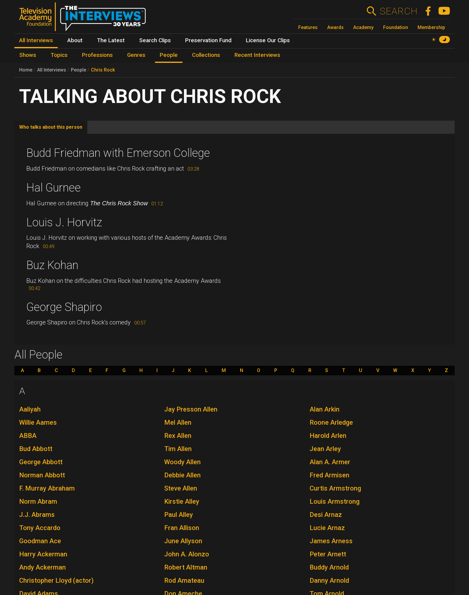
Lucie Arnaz (327, 528)
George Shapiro (64, 307)
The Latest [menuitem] (111, 40)
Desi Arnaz (326, 514)
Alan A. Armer (330, 462)
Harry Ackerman (43, 554)
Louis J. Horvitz (64, 222)
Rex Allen (177, 435)
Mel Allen (177, 422)
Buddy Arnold (329, 567)
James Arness (331, 541)
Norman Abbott (42, 475)
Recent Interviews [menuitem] (257, 55)
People (78, 70)
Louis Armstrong (335, 501)
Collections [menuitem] (206, 55)
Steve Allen (180, 488)
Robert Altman (185, 567)
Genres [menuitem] (136, 55)
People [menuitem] (169, 55)
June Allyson (183, 541)
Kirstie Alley (181, 501)
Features (308, 27)
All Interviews (51, 70)
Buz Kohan (52, 265)
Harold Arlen (328, 435)
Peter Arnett (328, 554)
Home (25, 70)
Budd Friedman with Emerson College (118, 153)
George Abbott (41, 462)
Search (399, 11)
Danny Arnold (329, 580)
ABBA (27, 435)
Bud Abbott (35, 449)
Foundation (395, 27)
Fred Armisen (329, 475)
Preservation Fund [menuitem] (208, 40)
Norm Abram (38, 501)
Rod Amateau (184, 580)
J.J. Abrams (37, 514)
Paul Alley (178, 514)
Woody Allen (182, 462)
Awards (335, 27)
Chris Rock (103, 70)
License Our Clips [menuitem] (268, 40)
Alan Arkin (324, 409)
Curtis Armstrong (335, 488)
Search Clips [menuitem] (155, 40)
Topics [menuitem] (59, 55)
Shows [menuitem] (27, 55)
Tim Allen (178, 449)
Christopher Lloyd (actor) (56, 580)
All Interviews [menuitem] (36, 40)
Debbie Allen (182, 475)
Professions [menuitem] (97, 55)
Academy (363, 27)
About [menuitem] (75, 40)
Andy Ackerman (42, 567)
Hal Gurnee (53, 187)
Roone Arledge (331, 422)
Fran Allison (181, 528)
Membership (431, 27)
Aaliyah (30, 409)
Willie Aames (38, 422)
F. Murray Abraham (47, 488)
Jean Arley (325, 449)
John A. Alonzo (186, 554)
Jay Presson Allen (190, 409)
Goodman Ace (40, 541)
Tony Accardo (39, 528)
